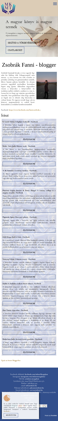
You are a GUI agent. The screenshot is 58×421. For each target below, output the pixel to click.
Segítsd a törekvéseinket (23, 42)
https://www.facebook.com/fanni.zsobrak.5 (24, 110)
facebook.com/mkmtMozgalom (36, 374)
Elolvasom (29, 139)
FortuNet (54, 415)
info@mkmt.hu (31, 385)
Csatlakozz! (15, 50)
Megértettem (11, 415)
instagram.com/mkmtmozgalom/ (33, 376)
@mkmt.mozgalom (32, 379)
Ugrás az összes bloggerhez (10, 360)
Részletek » (7, 411)
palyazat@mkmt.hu (37, 388)
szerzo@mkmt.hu (36, 390)
